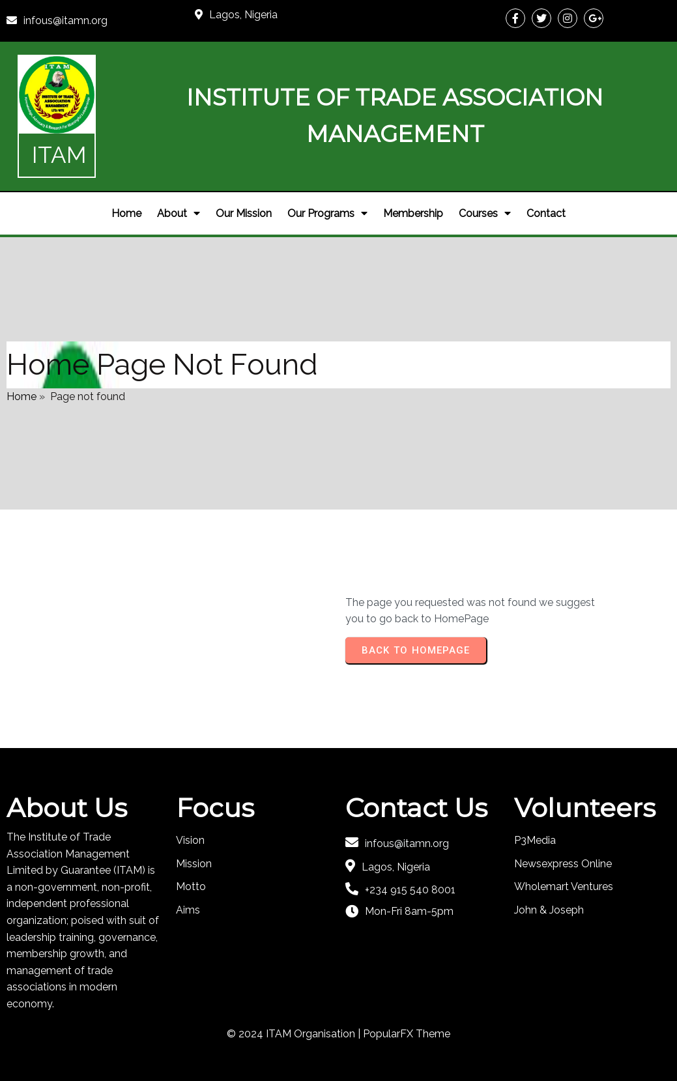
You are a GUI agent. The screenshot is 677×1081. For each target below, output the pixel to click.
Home (21, 396)
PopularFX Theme (406, 1034)
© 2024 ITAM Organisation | (295, 1034)
